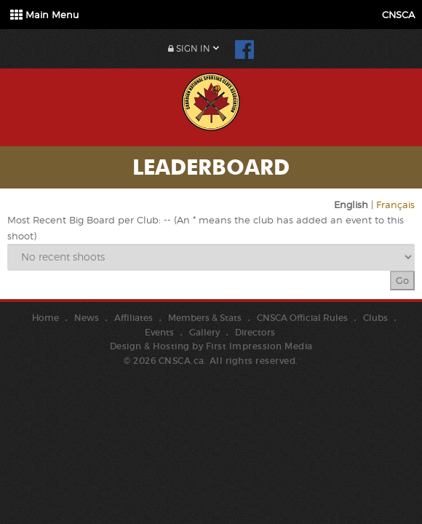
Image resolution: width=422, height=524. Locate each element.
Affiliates (133, 317)
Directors (255, 332)
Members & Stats (205, 317)
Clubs (375, 317)
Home (45, 317)
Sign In (189, 48)
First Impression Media (259, 346)
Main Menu (44, 14)
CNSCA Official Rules (302, 317)
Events (159, 332)
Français (395, 204)
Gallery (204, 332)
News (86, 317)
